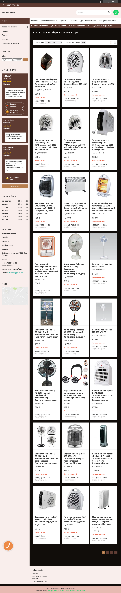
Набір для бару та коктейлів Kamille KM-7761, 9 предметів (14, 137)
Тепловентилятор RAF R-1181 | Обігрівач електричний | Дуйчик (75, 519)
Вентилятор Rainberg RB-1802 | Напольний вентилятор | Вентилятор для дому (74, 333)
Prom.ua (72, 588)
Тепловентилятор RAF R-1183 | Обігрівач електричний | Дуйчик (46, 519)
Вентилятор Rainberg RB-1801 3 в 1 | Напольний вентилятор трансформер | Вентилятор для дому (46, 458)
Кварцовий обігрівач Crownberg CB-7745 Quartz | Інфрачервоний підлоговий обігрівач (103, 207)
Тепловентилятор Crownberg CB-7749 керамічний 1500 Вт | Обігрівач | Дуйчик (45, 207)
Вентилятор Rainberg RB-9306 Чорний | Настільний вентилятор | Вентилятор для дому (46, 395)
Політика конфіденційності (75, 590)
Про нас (63, 21)
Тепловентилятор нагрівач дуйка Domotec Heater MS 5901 (103, 81)
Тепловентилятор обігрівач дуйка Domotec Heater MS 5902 (75, 81)
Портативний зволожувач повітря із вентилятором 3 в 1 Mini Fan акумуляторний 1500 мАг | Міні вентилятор (46, 270)
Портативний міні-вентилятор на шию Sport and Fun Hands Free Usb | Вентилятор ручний (74, 395)
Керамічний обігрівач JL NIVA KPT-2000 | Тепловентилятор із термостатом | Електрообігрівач (102, 458)
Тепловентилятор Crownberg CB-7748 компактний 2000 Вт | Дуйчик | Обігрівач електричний (103, 145)
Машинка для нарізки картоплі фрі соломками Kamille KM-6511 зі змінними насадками (15, 93)
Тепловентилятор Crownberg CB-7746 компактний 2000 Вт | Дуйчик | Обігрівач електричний (46, 145)
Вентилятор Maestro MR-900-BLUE (102, 265)
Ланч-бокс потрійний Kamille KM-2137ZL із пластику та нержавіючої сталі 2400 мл (15, 166)
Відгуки (5, 39)
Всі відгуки (15, 186)
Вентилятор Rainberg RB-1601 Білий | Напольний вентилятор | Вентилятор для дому (46, 333)
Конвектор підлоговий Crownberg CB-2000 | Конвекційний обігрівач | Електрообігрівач (75, 207)
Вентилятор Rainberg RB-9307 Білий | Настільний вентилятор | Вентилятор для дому (74, 269)
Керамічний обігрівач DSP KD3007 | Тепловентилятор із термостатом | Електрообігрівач (74, 458)
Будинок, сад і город (58, 26)
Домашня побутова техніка (78, 26)
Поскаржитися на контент (56, 590)
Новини (5, 31)
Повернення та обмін (107, 21)
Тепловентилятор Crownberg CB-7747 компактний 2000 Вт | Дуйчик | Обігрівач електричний (75, 145)
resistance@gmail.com (15, 273)
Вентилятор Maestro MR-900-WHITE (102, 331)
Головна (34, 21)
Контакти (73, 21)
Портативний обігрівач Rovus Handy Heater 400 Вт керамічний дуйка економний (46, 83)
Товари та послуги (48, 21)
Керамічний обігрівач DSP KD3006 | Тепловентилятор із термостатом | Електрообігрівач (102, 395)
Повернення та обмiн (39, 581)
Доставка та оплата (88, 21)
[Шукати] (109, 12)
